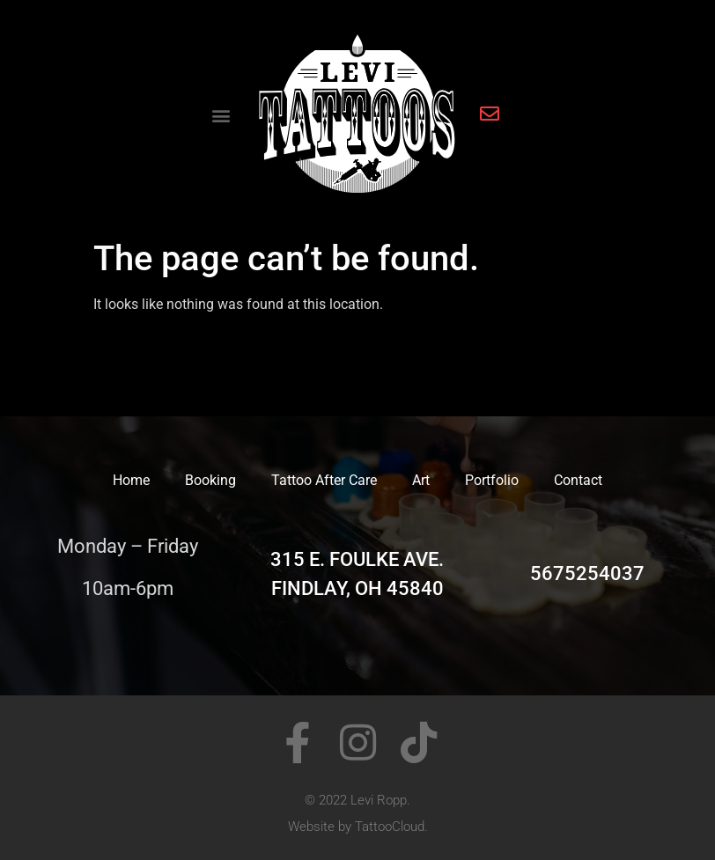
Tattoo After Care (324, 480)
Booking (210, 480)
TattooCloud (389, 826)
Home (131, 480)
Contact (578, 480)
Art (421, 480)
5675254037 (587, 573)
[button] (220, 115)
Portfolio (492, 480)
